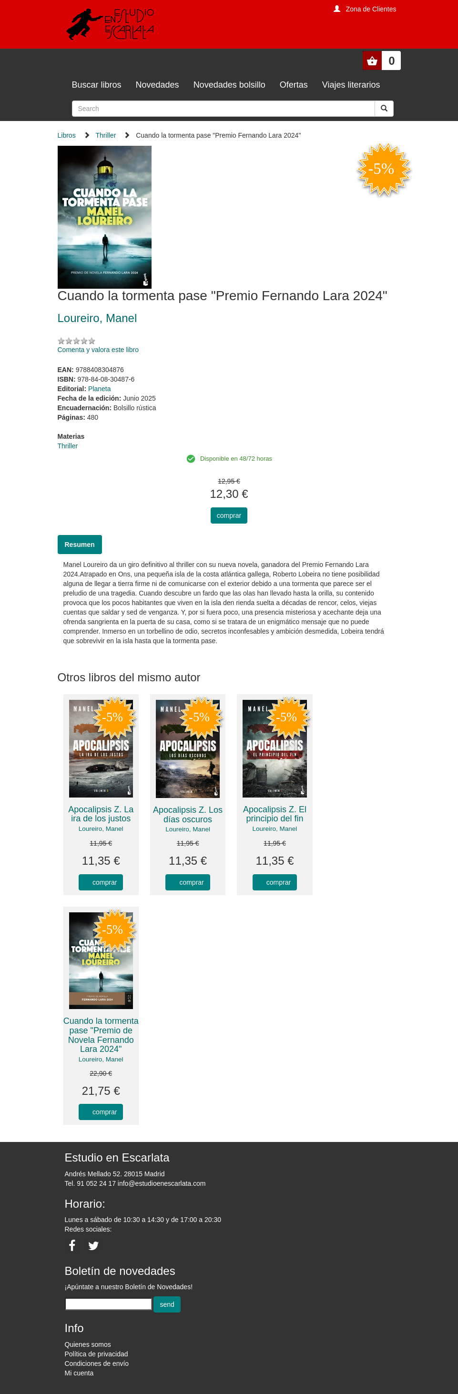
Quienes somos (88, 1344)
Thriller (106, 135)
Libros (67, 135)
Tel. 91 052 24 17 (90, 1183)
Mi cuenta (79, 1373)
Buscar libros (97, 85)
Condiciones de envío (97, 1363)
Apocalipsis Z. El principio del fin (274, 814)
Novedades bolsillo (229, 85)
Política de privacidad (96, 1354)
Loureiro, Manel (101, 828)
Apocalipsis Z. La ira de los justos (100, 814)
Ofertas (294, 85)
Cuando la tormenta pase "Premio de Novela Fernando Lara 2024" (101, 1035)
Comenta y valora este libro (98, 350)
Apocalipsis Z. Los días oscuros (188, 814)
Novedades (157, 85)
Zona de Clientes (371, 9)
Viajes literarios (351, 85)
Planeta (99, 389)
